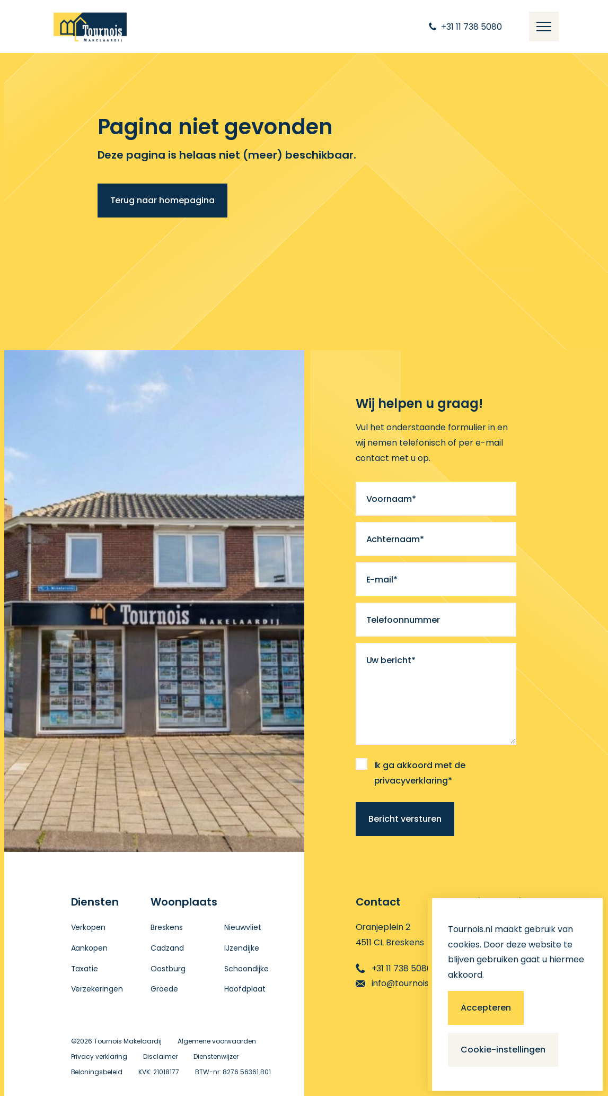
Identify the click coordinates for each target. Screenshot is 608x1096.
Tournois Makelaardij (128, 1041)
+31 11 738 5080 (394, 968)
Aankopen (89, 948)
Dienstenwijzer (216, 1056)
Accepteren (486, 1008)
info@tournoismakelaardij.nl (421, 983)
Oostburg (168, 968)
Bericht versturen (405, 819)
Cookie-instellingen (503, 1049)
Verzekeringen (97, 989)
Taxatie (85, 968)
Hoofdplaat (245, 989)
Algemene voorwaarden (217, 1041)
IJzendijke (241, 948)
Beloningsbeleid (97, 1071)
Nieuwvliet (242, 927)
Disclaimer (160, 1056)
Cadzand (167, 948)
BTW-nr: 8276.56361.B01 (233, 1071)
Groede (164, 989)
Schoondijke (246, 968)
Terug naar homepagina (162, 200)
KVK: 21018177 (158, 1071)
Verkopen (88, 927)
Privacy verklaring (99, 1056)
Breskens (167, 927)
